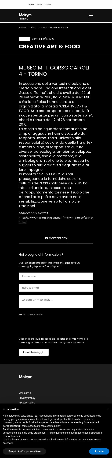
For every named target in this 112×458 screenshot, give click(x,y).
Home (22, 27)
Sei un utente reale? (31, 315)
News (23, 39)
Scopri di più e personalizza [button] (24, 451)
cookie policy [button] (53, 426)
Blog (33, 27)
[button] (107, 409)
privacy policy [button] (10, 419)
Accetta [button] (99, 451)
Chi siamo (25, 393)
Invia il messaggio (33, 353)
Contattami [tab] (56, 238)
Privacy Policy (27, 398)
